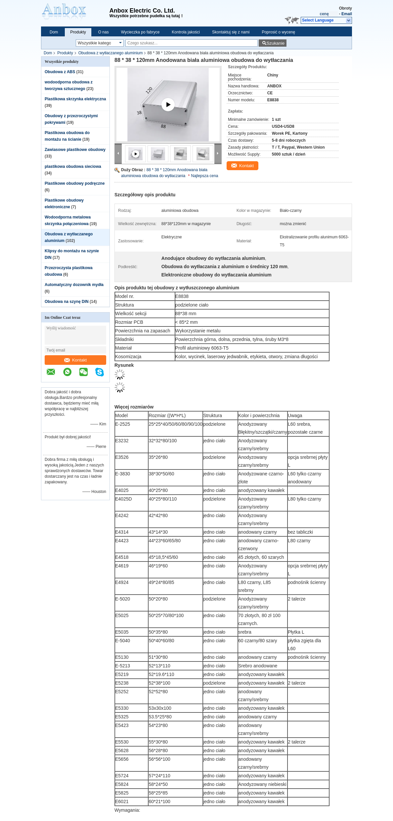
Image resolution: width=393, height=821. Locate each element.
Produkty (78, 32)
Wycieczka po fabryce (140, 32)
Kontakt (75, 360)
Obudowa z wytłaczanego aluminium (110, 53)
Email (346, 14)
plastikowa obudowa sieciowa (73, 166)
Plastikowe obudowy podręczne (75, 183)
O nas (103, 32)
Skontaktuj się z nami (230, 32)
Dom (54, 32)
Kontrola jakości (186, 32)
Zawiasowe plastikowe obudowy (75, 149)
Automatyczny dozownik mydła (74, 284)
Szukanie (275, 43)
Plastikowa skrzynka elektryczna (75, 99)
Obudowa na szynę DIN (67, 301)
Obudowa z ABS (60, 72)
